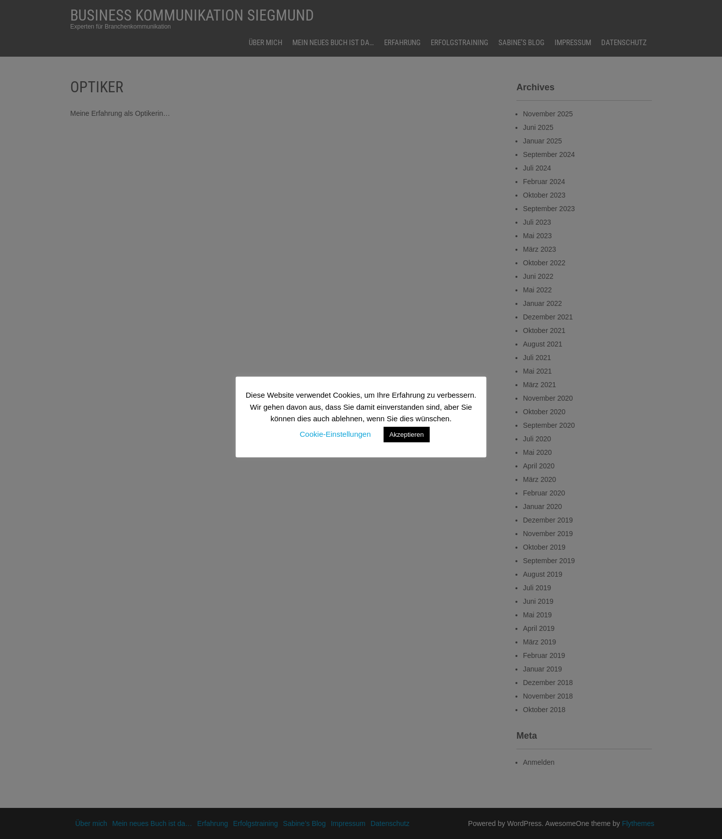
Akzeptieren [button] (407, 434)
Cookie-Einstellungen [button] (335, 434)
